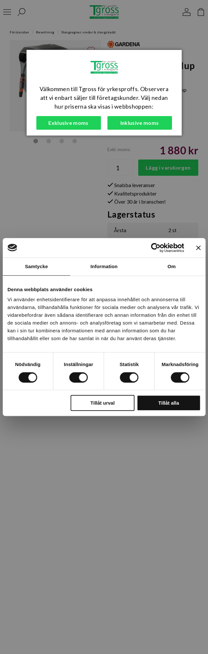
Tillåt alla (168, 403)
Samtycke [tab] (36, 266)
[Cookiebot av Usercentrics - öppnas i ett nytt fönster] (155, 248)
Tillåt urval (103, 403)
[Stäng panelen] (198, 247)
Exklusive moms (68, 123)
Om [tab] (171, 266)
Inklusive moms (139, 123)
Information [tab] (104, 266)
